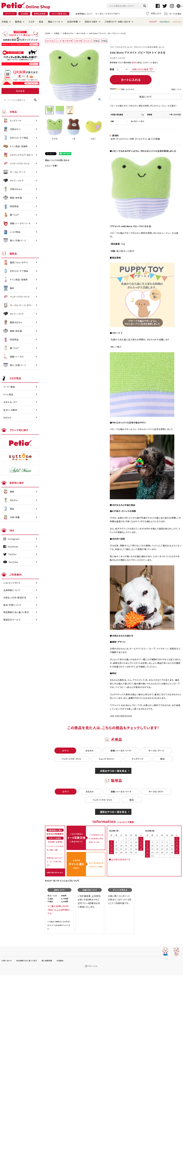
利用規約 (60, 960)
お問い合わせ (7, 960)
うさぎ (31, 21)
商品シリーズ (54, 21)
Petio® (153, 21)
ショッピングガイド (11, 582)
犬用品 (5, 21)
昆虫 (41, 21)
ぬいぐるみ (81, 33)
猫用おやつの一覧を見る (113, 812)
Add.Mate (165, 21)
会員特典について (83, 14)
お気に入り (153, 13)
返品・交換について (12, 604)
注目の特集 (72, 21)
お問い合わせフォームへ (55, 872)
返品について (176, 89)
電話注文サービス (12, 619)
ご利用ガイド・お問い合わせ (117, 21)
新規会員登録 (39, 13)
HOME (47, 33)
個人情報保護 (47, 960)
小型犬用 (78, 41)
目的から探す (91, 21)
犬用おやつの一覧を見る (113, 771)
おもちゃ (87, 41)
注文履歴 (24, 13)
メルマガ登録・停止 (59, 13)
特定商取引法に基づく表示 (16, 612)
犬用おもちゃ (68, 33)
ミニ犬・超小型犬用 (64, 41)
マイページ (10, 13)
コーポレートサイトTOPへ (107, 14)
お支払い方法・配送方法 (14, 597)
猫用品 (18, 21)
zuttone (177, 21)
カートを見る (173, 13)
